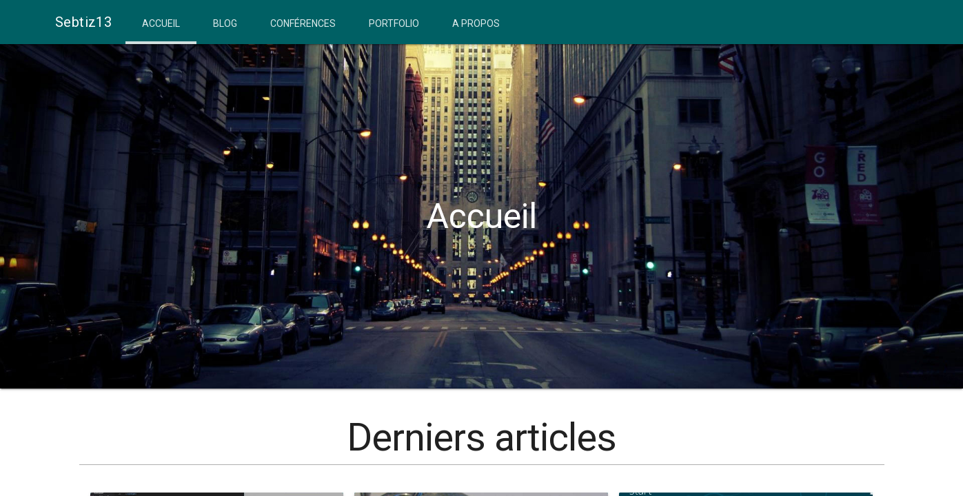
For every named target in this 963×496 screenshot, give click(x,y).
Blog (225, 23)
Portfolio (394, 23)
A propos (476, 23)
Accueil (161, 23)
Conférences (303, 23)
